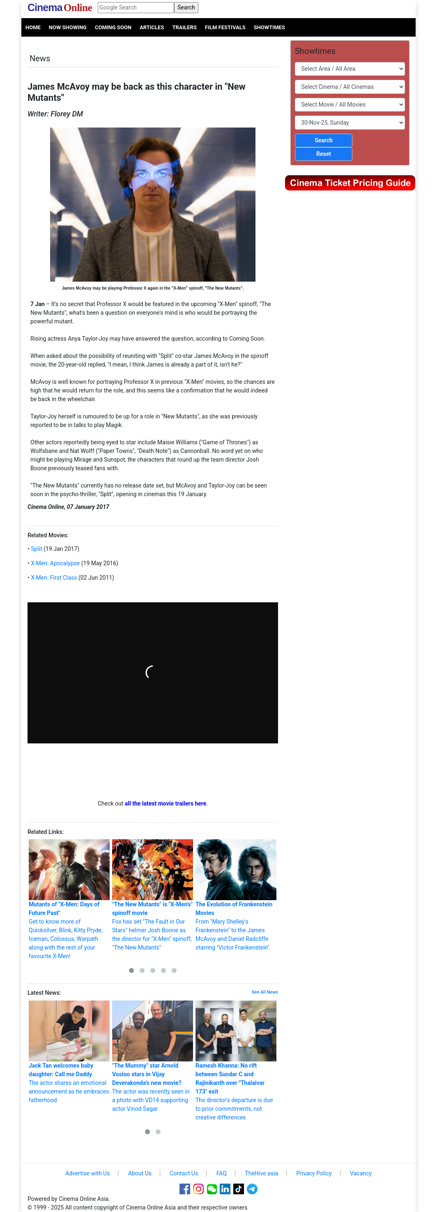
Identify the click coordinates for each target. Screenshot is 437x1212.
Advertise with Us (87, 1173)
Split (36, 549)
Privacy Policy (313, 1173)
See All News (265, 992)
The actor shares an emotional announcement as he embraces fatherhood (69, 1052)
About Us (140, 1173)
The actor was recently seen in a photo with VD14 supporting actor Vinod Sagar (152, 1056)
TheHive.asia (261, 1173)
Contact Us (184, 1173)
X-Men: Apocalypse (55, 563)
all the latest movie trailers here (166, 803)
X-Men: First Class (53, 577)
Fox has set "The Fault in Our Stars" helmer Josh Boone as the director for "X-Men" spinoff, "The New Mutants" (152, 895)
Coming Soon (113, 27)
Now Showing (68, 27)
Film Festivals (225, 27)
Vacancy (361, 1173)
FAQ (221, 1173)
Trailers (184, 27)
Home (33, 27)
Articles (152, 27)
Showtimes (269, 27)
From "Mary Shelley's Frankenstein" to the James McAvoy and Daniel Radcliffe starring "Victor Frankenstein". (236, 895)
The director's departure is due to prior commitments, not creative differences (236, 1061)
